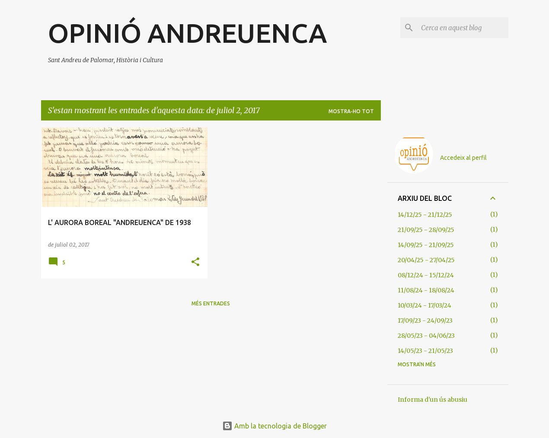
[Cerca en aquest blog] (463, 27)
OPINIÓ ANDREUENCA (187, 33)
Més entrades (211, 303)
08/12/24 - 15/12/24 (426, 275)
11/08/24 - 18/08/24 (426, 290)
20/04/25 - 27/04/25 (426, 260)
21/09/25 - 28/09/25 (426, 230)
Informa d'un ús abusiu (432, 399)
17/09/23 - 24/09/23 (425, 320)
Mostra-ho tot (351, 111)
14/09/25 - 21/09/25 (426, 245)
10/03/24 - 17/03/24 (424, 305)
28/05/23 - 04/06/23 (426, 336)
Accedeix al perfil (463, 157)
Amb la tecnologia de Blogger (274, 426)
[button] (195, 262)
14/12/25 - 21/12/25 (425, 215)
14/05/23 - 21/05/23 (425, 351)
